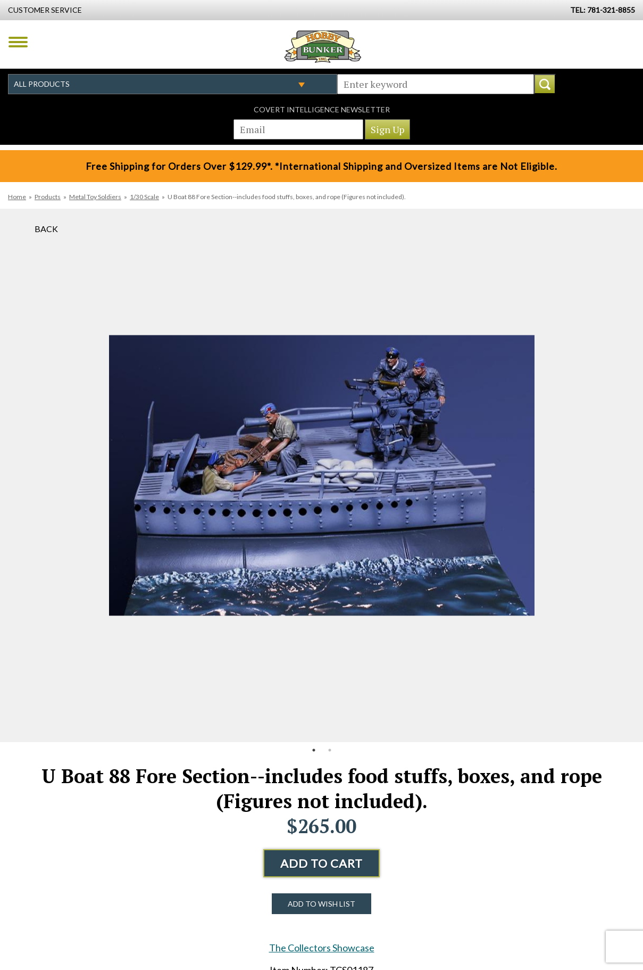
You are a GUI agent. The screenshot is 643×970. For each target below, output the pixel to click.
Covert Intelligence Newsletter (322, 109)
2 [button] (329, 750)
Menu (18, 42)
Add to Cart (321, 863)
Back (46, 229)
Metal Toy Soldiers (95, 197)
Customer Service (45, 9)
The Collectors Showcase (321, 947)
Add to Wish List (321, 903)
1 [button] (313, 750)
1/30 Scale (144, 197)
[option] (322, 475)
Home (17, 197)
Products (48, 197)
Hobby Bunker (322, 46)
